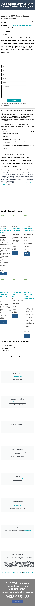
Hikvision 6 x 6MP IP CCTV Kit (16, 294)
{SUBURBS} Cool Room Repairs (17, 456)
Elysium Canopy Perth (17, 427)
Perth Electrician (17, 481)
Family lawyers (17, 535)
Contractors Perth (17, 505)
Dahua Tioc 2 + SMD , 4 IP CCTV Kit (5, 294)
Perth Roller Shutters (17, 379)
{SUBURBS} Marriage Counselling (17, 404)
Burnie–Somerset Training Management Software (12, 572)
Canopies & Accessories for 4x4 (17, 429)
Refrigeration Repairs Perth (17, 478)
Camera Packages (3, 226)
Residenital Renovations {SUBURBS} (17, 508)
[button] (3, 273)
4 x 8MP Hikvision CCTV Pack (5, 231)
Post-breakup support (17, 401)
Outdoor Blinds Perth (17, 376)
